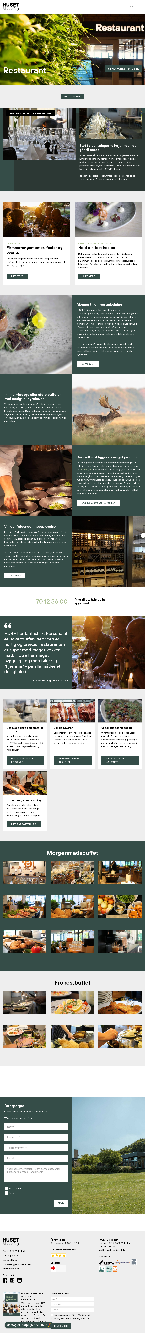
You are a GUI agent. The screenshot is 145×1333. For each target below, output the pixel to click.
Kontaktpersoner (11, 1255)
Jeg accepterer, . (70, 1317)
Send (61, 1206)
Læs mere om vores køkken (99, 503)
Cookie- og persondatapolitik (17, 1264)
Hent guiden (61, 1326)
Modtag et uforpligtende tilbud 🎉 (29, 1325)
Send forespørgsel (121, 68)
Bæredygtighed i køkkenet (22, 763)
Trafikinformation (11, 1268)
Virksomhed (15, 1191)
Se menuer (88, 364)
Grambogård (86, 470)
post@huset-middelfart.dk (112, 1250)
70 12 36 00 (46, 603)
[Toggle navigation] (139, 7)
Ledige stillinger (10, 1260)
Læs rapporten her (24, 827)
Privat (12, 1196)
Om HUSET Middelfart (14, 1251)
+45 (101, 1246)
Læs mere (18, 276)
